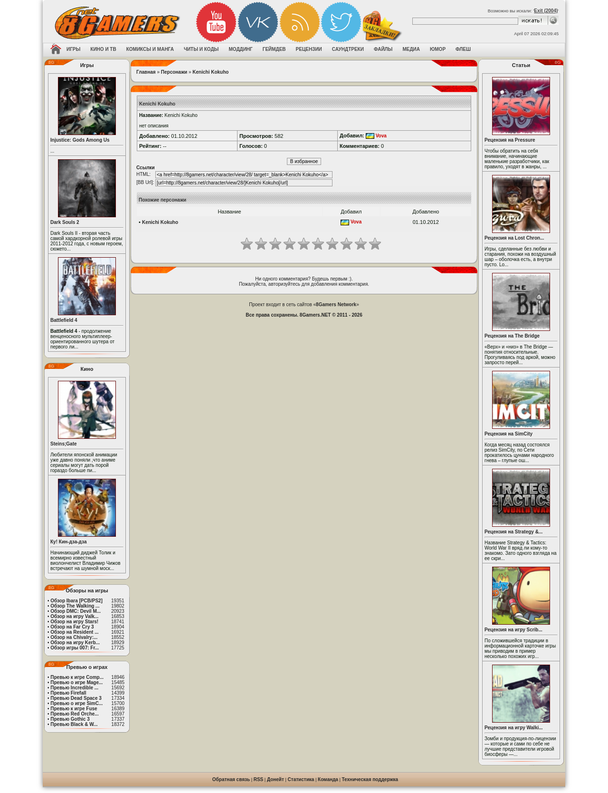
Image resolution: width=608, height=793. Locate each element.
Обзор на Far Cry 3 (72, 626)
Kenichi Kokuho (210, 72)
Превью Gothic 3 (69, 719)
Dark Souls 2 (64, 222)
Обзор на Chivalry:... (73, 637)
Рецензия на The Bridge (512, 335)
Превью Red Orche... (74, 713)
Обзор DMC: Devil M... (75, 611)
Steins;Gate (63, 443)
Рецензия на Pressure (509, 140)
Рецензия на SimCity (508, 433)
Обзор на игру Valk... (74, 616)
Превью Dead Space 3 (76, 698)
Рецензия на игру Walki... (513, 727)
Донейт (275, 779)
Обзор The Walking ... (74, 606)
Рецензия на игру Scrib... (513, 629)
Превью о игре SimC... (76, 703)
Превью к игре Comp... (77, 677)
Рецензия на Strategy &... (513, 531)
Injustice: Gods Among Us (80, 140)
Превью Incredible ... (74, 687)
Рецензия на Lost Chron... (514, 238)
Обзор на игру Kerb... (75, 642)
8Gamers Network (336, 304)
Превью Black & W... (73, 724)
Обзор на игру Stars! (74, 621)
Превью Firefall (68, 693)
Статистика (301, 779)
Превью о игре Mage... (76, 682)
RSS (259, 779)
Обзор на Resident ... (74, 632)
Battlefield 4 (63, 320)
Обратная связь (231, 779)
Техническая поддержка (370, 779)
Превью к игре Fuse (73, 708)
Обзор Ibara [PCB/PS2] (76, 600)
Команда (328, 779)
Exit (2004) (546, 10)
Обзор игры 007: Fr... (74, 647)
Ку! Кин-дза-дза (68, 541)
